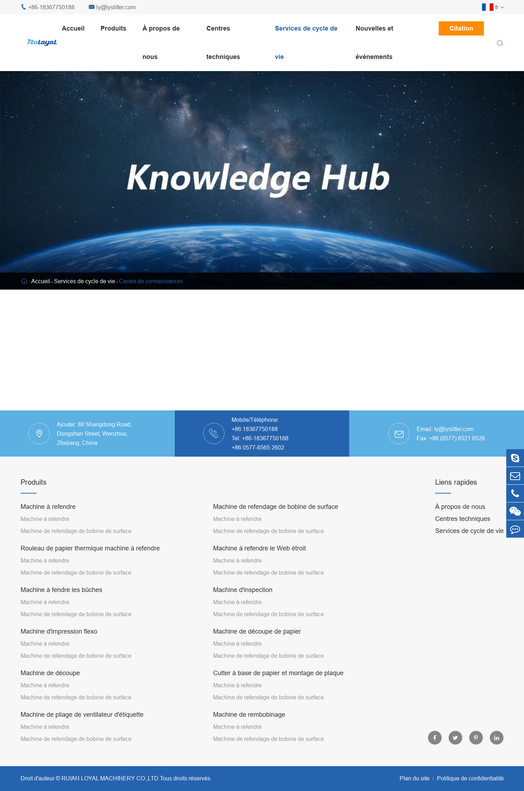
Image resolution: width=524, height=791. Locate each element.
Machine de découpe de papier (257, 631)
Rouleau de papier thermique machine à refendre (90, 548)
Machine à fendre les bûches (61, 589)
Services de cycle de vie (306, 42)
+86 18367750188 (255, 429)
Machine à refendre (48, 506)
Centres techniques (223, 42)
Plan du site (415, 778)
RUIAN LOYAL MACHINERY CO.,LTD (109, 778)
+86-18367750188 (48, 7)
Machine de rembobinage (249, 714)
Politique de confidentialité (470, 778)
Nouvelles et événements (374, 42)
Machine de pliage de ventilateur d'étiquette (82, 714)
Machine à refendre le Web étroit (259, 548)
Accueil (73, 28)
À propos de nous (161, 42)
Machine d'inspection (242, 589)
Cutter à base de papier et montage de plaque (278, 673)
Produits (113, 28)
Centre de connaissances (151, 281)
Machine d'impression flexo (59, 631)
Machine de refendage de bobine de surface (76, 531)
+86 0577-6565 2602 (258, 447)
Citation (461, 28)
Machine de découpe (50, 673)
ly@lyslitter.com (112, 7)
